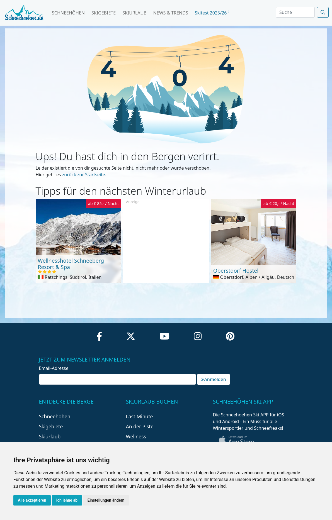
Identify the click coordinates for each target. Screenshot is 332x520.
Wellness (136, 436)
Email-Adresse (54, 368)
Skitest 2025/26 (212, 13)
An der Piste (139, 426)
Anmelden (213, 379)
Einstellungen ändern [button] (106, 500)
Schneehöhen (68, 13)
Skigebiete (103, 13)
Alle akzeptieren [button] (32, 500)
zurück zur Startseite (83, 175)
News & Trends (170, 13)
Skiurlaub (134, 13)
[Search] (295, 12)
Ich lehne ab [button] (66, 500)
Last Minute (139, 416)
